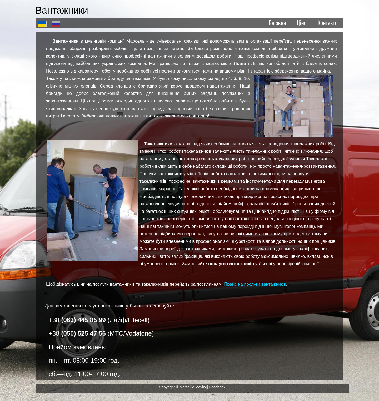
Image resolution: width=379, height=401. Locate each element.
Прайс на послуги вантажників (255, 284)
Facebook (217, 387)
